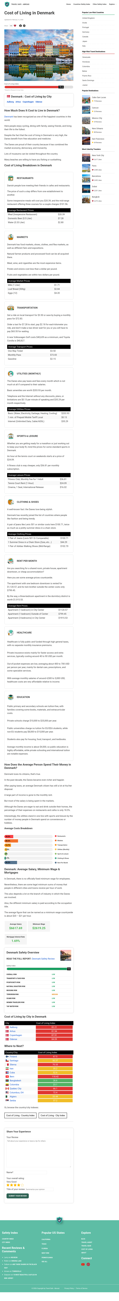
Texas (44, 1244)
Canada (85, 37)
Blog (83, 1239)
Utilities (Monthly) (63, 849)
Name (10, 1172)
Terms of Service (81, 1288)
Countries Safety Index (81, 4)
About (83, 1253)
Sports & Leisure (63, 854)
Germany (85, 32)
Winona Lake (16, 1261)
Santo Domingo (88, 80)
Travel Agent (86, 1242)
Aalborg (10, 102)
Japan (84, 41)
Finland (13, 1056)
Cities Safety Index (99, 4)
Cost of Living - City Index (53, 1115)
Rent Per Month (62, 863)
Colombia (14, 1084)
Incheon (14, 1257)
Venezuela (86, 57)
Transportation (62, 845)
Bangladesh (15, 1080)
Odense (39, 102)
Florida (45, 1248)
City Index (6, 1242)
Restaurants (61, 836)
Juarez (85, 85)
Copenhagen (28, 102)
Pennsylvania (47, 1257)
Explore (112, 4)
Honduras (86, 62)
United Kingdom (88, 18)
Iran (11, 1068)
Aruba (84, 23)
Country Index (8, 1239)
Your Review (12, 1137)
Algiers (13, 1096)
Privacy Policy (69, 1288)
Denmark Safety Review (43, 958)
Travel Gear (86, 1246)
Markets (60, 840)
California (46, 1239)
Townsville (16, 1271)
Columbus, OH (17, 1092)
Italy (84, 46)
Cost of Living (87, 1249)
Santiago (14, 1060)
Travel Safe (20, 4)
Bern (12, 1076)
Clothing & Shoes (63, 858)
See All (44, 1261)
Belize (84, 71)
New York (45, 1253)
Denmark (8, 116)
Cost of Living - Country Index (20, 1115)
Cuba (12, 1072)
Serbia (13, 1100)
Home (68, 4)
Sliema (13, 1064)
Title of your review (16, 1189)
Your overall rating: (15, 1178)
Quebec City (15, 1088)
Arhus (18, 102)
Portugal (85, 27)
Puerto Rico (86, 76)
